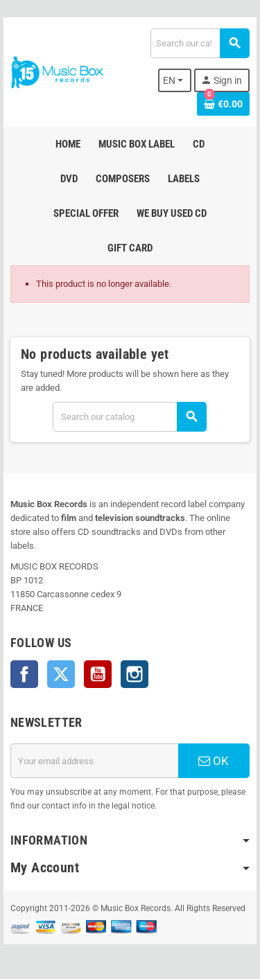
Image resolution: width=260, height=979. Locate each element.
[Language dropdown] (175, 80)
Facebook (24, 674)
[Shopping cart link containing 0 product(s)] (223, 104)
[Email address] (94, 760)
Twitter (61, 674)
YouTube (98, 674)
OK (213, 761)
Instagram (134, 674)
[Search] (199, 43)
